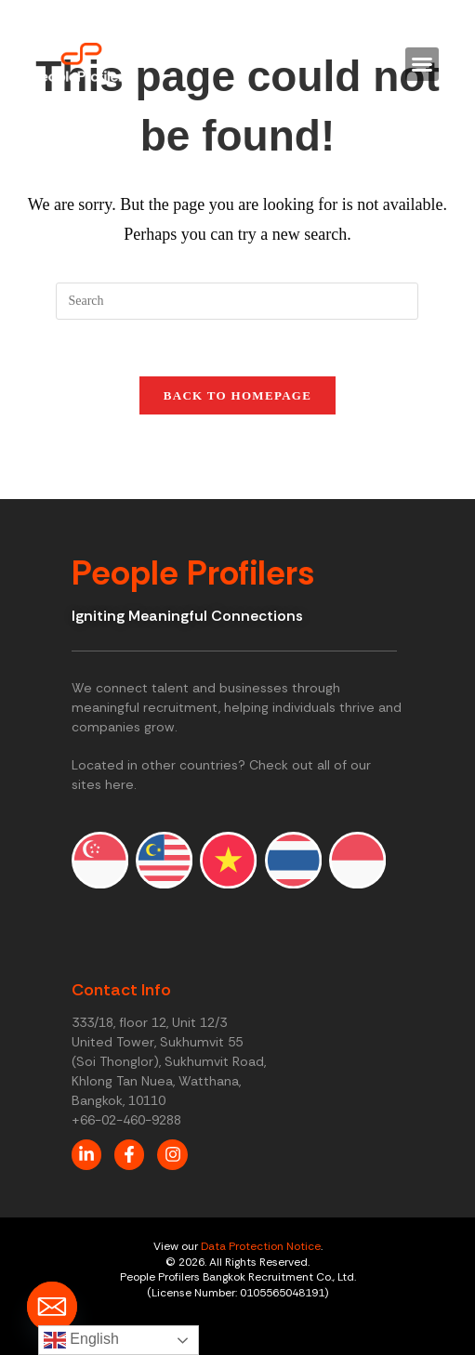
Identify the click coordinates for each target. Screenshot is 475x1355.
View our (177, 1246)
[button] (422, 64)
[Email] (52, 1307)
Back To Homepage (237, 395)
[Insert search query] (237, 301)
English (81, 1340)
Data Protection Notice (261, 1246)
